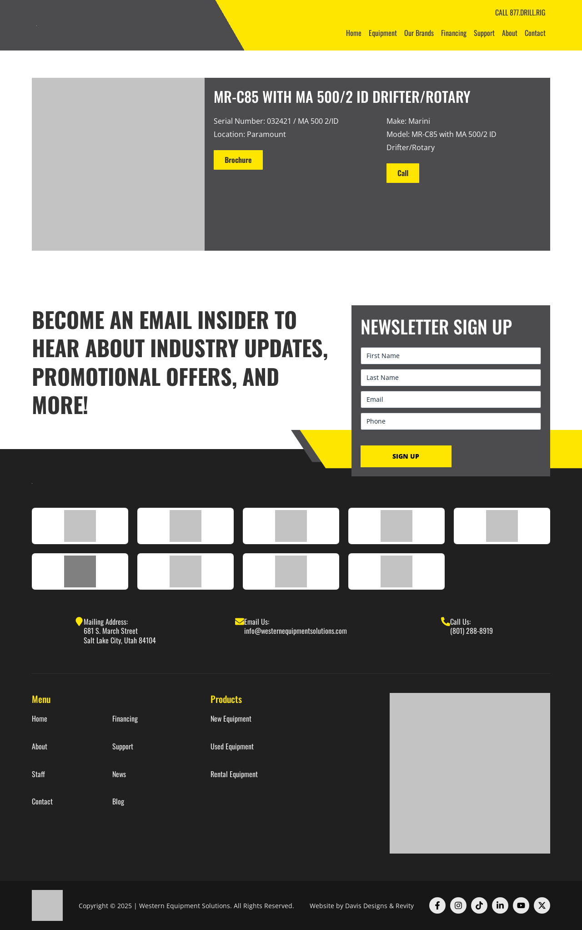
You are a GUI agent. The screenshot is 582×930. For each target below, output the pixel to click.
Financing (454, 32)
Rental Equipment (234, 774)
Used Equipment (232, 746)
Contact (535, 32)
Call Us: (460, 621)
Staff (38, 774)
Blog (118, 801)
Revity (405, 905)
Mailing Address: (106, 621)
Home (353, 32)
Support (484, 32)
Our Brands (419, 32)
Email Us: (256, 621)
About (509, 32)
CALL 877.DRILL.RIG (520, 12)
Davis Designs (366, 905)
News (119, 774)
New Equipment (231, 718)
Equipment (383, 32)
